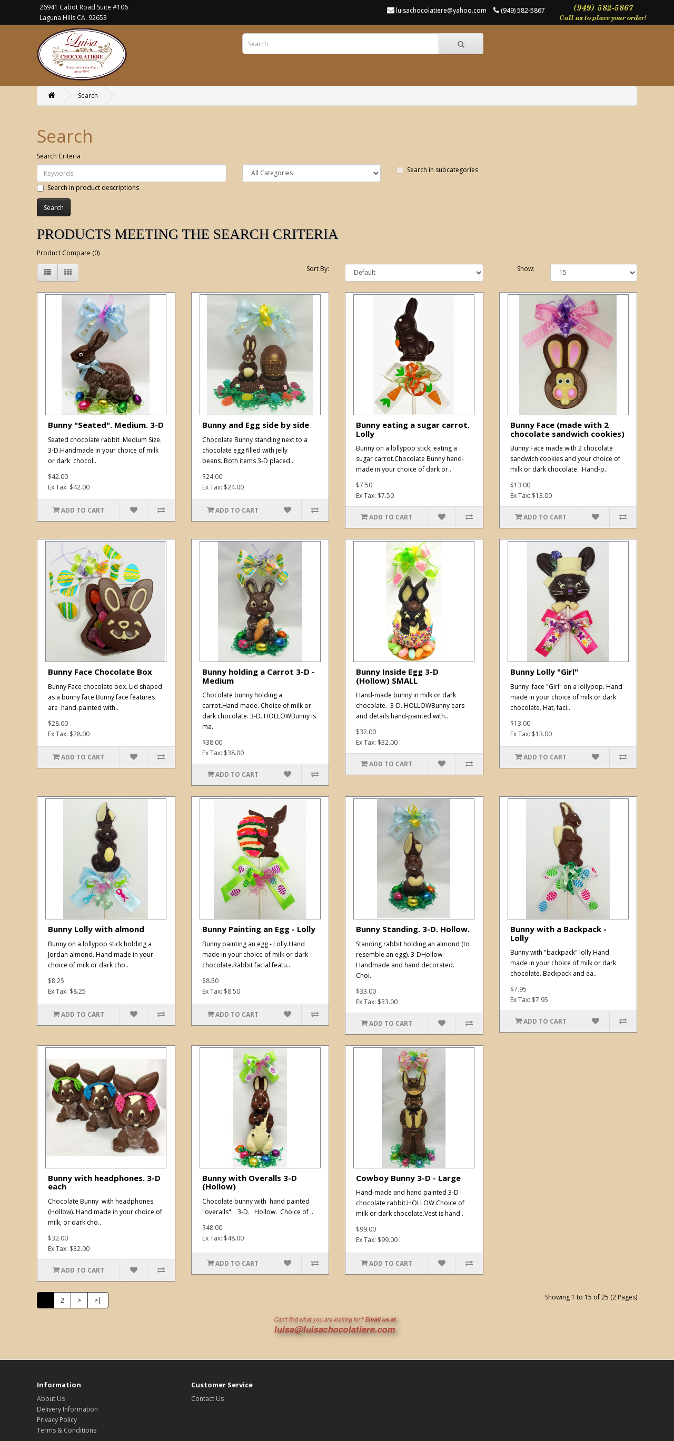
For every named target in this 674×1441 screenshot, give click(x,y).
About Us (51, 1398)
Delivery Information (67, 1409)
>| (98, 1300)
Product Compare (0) (68, 252)
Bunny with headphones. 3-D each (104, 1182)
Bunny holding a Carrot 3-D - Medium (258, 676)
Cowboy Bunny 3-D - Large (408, 1178)
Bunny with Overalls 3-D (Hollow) (249, 1182)
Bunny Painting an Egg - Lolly (258, 929)
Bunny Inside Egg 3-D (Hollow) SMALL (397, 676)
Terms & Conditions (66, 1430)
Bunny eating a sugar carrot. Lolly (413, 429)
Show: (525, 268)
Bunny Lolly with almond (96, 929)
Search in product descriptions (88, 187)
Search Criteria (59, 156)
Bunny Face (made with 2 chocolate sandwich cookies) (567, 429)
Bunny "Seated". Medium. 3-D (106, 424)
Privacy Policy (57, 1419)
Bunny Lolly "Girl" (544, 671)
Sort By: (317, 268)
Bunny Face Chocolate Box (100, 671)
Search (88, 95)
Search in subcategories (437, 169)
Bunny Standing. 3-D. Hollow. (413, 929)
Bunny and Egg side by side (255, 424)
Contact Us (207, 1398)
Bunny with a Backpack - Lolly (558, 933)
